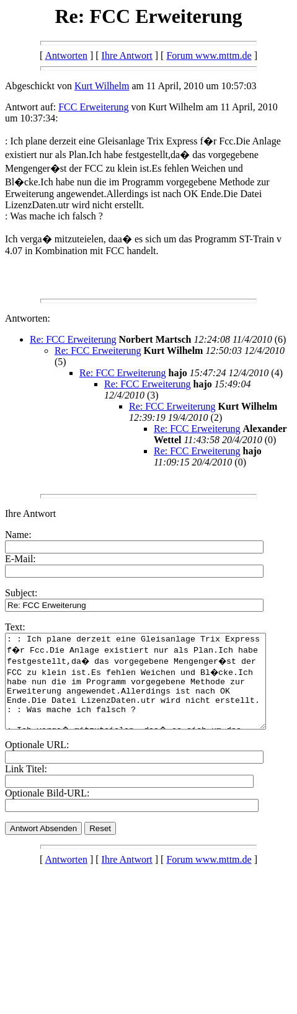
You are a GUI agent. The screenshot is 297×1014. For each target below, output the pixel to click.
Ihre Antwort (127, 55)
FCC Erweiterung (93, 107)
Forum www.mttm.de (208, 55)
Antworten (66, 55)
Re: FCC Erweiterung (73, 339)
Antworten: (27, 318)
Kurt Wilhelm (101, 86)
